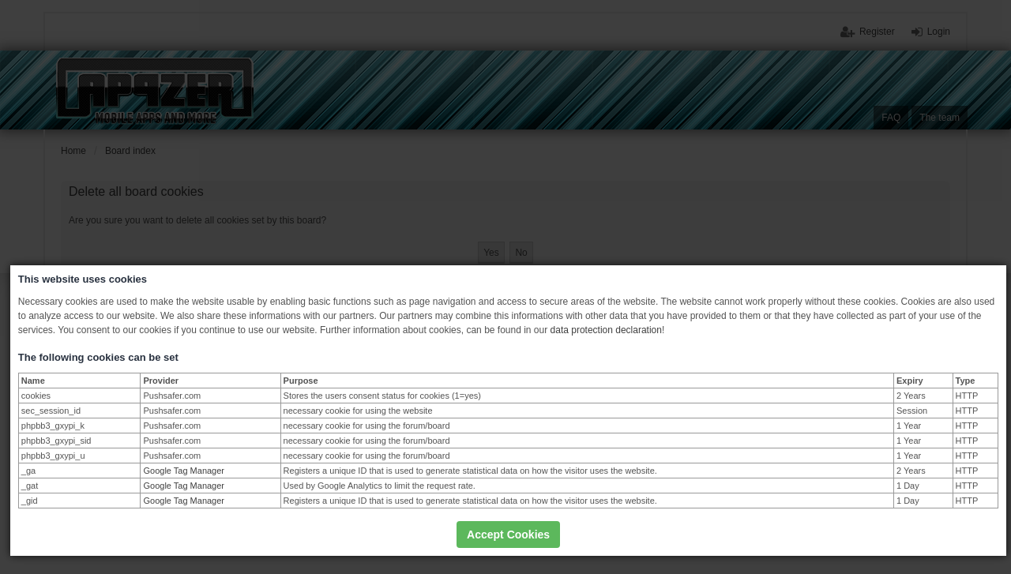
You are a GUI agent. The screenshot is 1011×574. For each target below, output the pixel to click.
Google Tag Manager (183, 470)
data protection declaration (606, 330)
